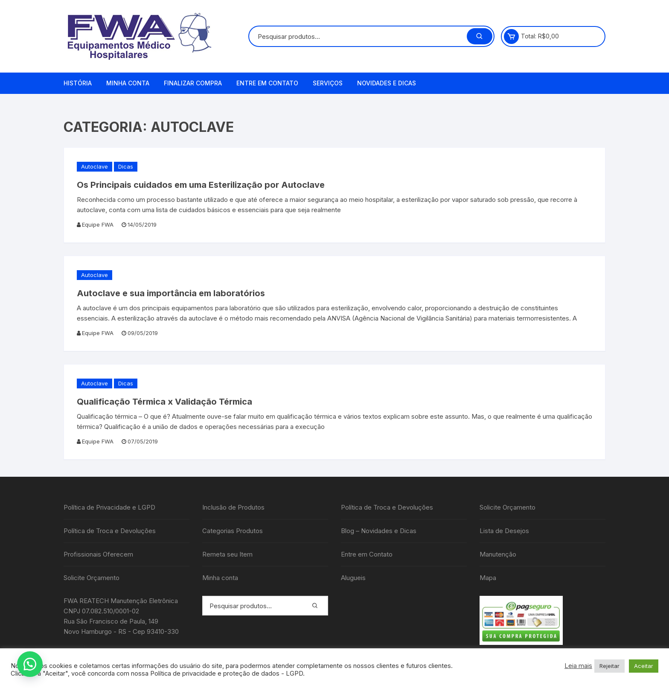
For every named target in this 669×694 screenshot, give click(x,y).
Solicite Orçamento (91, 578)
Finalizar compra (193, 83)
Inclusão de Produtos (233, 507)
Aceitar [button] (643, 665)
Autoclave (94, 166)
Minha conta (127, 83)
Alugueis (353, 578)
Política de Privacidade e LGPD (109, 507)
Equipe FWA (97, 224)
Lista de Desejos (504, 531)
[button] (30, 664)
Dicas (125, 166)
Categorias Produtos (232, 531)
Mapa (488, 578)
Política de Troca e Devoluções (110, 531)
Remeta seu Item (227, 554)
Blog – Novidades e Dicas (378, 531)
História (78, 83)
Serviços (328, 83)
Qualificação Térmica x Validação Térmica (164, 402)
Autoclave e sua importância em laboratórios (171, 293)
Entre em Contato (267, 83)
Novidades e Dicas (386, 83)
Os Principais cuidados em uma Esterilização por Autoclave (201, 185)
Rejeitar (609, 665)
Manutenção (498, 554)
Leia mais (578, 666)
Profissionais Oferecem (98, 554)
